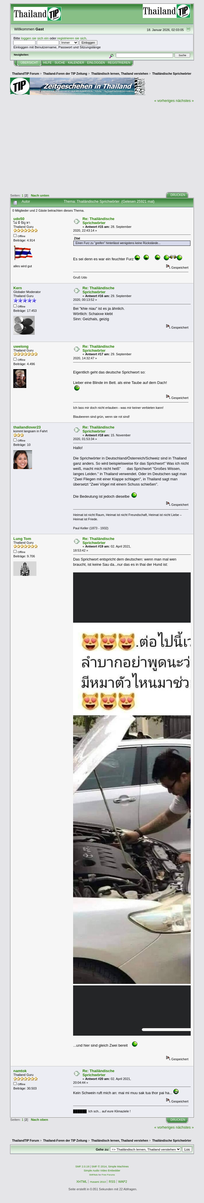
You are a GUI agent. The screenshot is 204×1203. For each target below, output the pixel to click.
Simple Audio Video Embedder (102, 1170)
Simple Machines (118, 1166)
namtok (20, 1071)
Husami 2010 (98, 1181)
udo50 (18, 219)
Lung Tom (22, 539)
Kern (17, 288)
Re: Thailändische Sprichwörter (98, 221)
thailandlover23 (27, 427)
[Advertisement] (102, 146)
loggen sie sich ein (35, 38)
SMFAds (93, 1174)
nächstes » (185, 100)
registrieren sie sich (71, 38)
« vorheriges (164, 100)
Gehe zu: (102, 1149)
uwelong (20, 346)
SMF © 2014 (99, 1166)
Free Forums (108, 1174)
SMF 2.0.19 (82, 1166)
